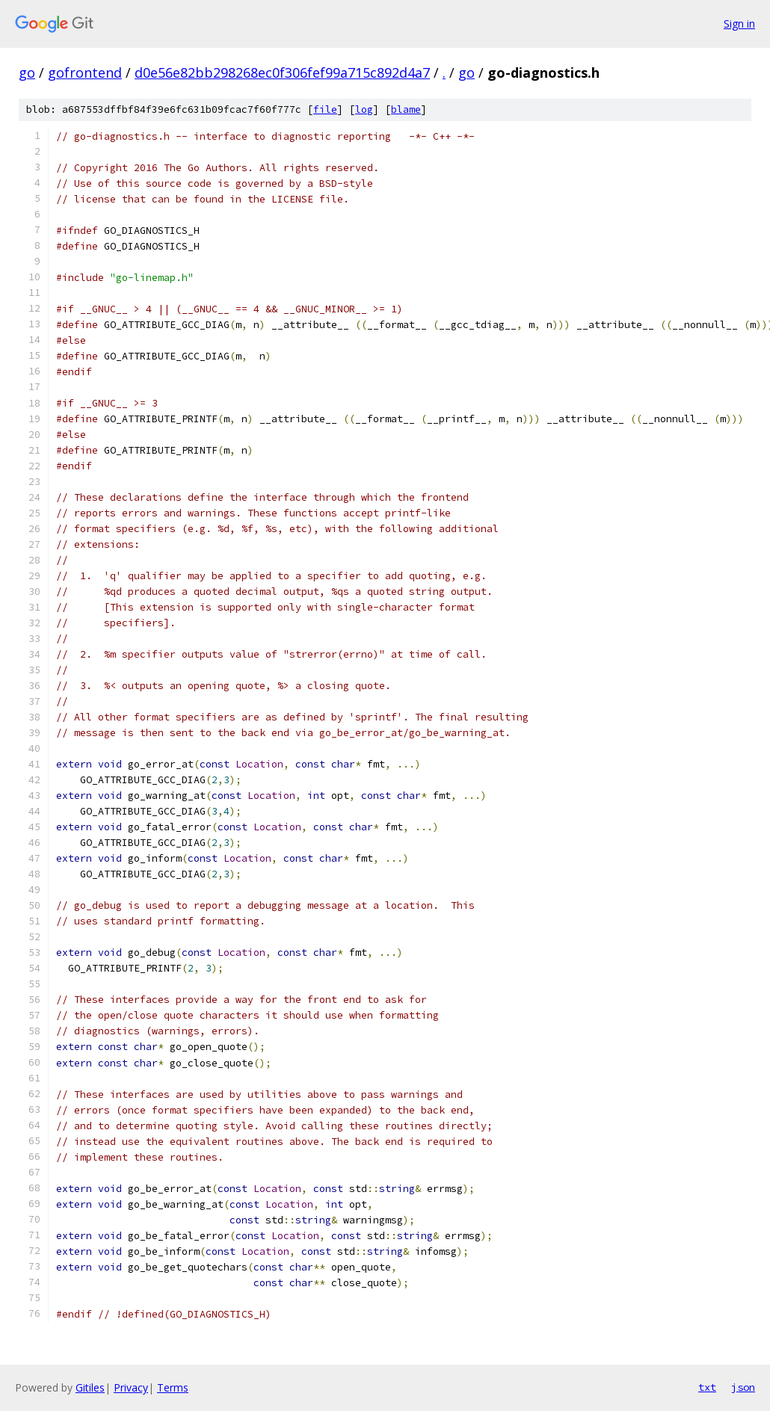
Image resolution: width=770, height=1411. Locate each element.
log (364, 109)
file (325, 109)
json (743, 1387)
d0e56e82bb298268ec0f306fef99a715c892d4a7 (282, 72)
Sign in (739, 23)
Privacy (131, 1387)
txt (707, 1387)
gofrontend (85, 72)
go (27, 72)
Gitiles (90, 1387)
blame (406, 109)
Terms (172, 1387)
